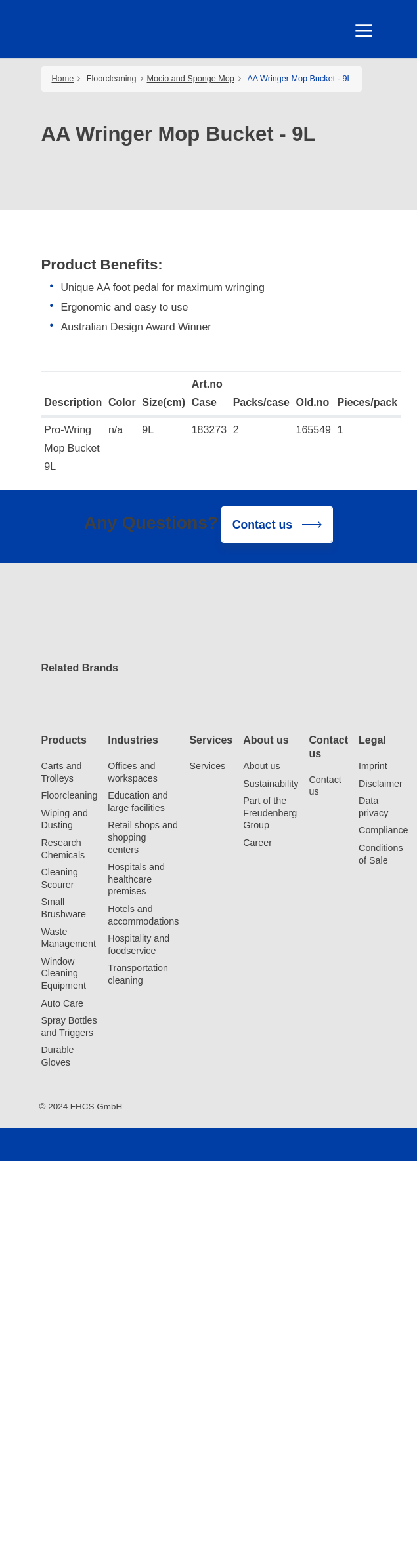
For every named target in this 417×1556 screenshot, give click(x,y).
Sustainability (270, 783)
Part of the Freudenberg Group (270, 812)
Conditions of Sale (381, 854)
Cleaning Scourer (59, 878)
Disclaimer (381, 783)
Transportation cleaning (138, 974)
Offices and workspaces (133, 772)
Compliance (383, 830)
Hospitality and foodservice (138, 944)
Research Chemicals (63, 848)
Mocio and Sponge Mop (190, 78)
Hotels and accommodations (143, 915)
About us (265, 740)
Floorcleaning (112, 78)
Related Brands (77, 667)
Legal (372, 740)
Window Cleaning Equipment (63, 973)
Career (257, 842)
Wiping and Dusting (65, 819)
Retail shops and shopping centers (143, 837)
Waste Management (68, 938)
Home (63, 78)
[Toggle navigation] (363, 31)
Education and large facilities (137, 801)
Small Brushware (63, 907)
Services (210, 740)
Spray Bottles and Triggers (69, 1026)
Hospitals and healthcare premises (136, 879)
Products (64, 740)
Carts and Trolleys (61, 772)
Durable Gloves (57, 1056)
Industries (133, 740)
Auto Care (62, 1003)
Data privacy (373, 806)
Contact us (329, 746)
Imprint (373, 766)
